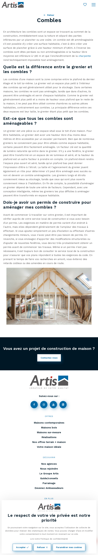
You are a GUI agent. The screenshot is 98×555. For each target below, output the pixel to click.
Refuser (42, 547)
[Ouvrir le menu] (93, 5)
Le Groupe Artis (49, 473)
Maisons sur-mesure (49, 432)
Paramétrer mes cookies (69, 547)
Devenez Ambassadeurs (49, 488)
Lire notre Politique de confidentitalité (49, 539)
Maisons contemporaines (49, 422)
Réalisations (49, 437)
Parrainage (49, 483)
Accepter (22, 547)
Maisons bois (49, 427)
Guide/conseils (49, 478)
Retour (49, 15)
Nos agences (49, 463)
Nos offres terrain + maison (49, 442)
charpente (85, 56)
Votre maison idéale (49, 446)
